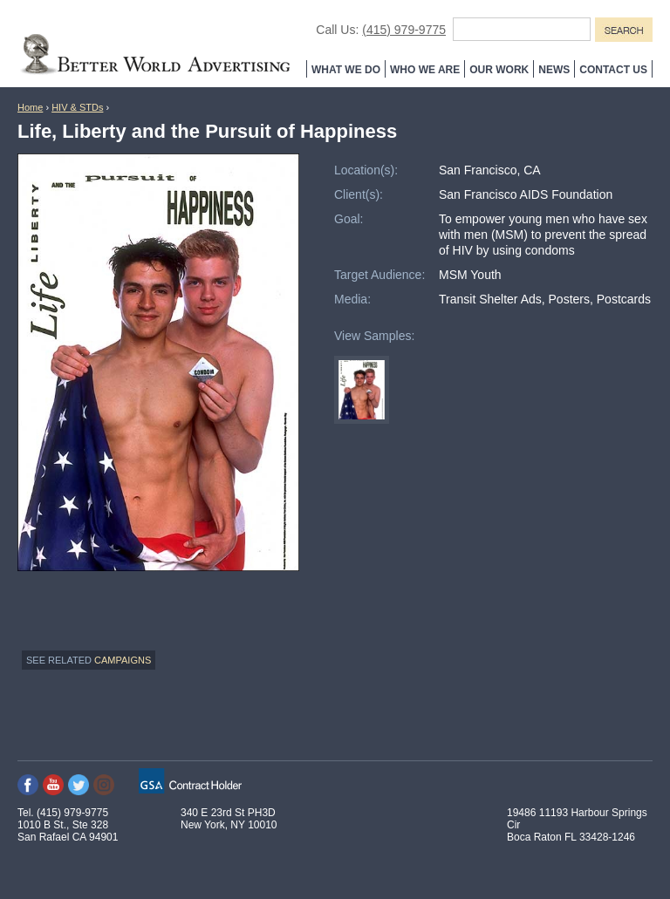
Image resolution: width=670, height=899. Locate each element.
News (554, 70)
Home (30, 107)
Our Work (499, 70)
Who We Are (425, 70)
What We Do (345, 70)
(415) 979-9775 (404, 30)
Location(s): (366, 170)
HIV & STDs (77, 107)
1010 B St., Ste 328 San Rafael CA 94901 (67, 831)
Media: (352, 299)
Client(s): (358, 194)
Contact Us (613, 70)
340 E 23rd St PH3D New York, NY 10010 (229, 819)
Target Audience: (379, 275)
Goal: (348, 219)
